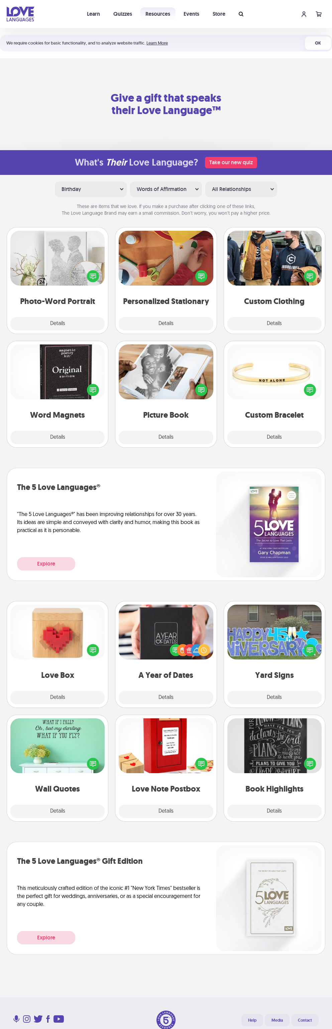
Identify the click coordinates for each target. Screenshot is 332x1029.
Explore (46, 563)
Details (57, 323)
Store (219, 13)
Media (277, 1020)
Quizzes (122, 13)
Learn (93, 13)
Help (252, 1020)
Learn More (157, 43)
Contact (305, 1020)
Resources (157, 13)
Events (191, 13)
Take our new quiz (231, 162)
